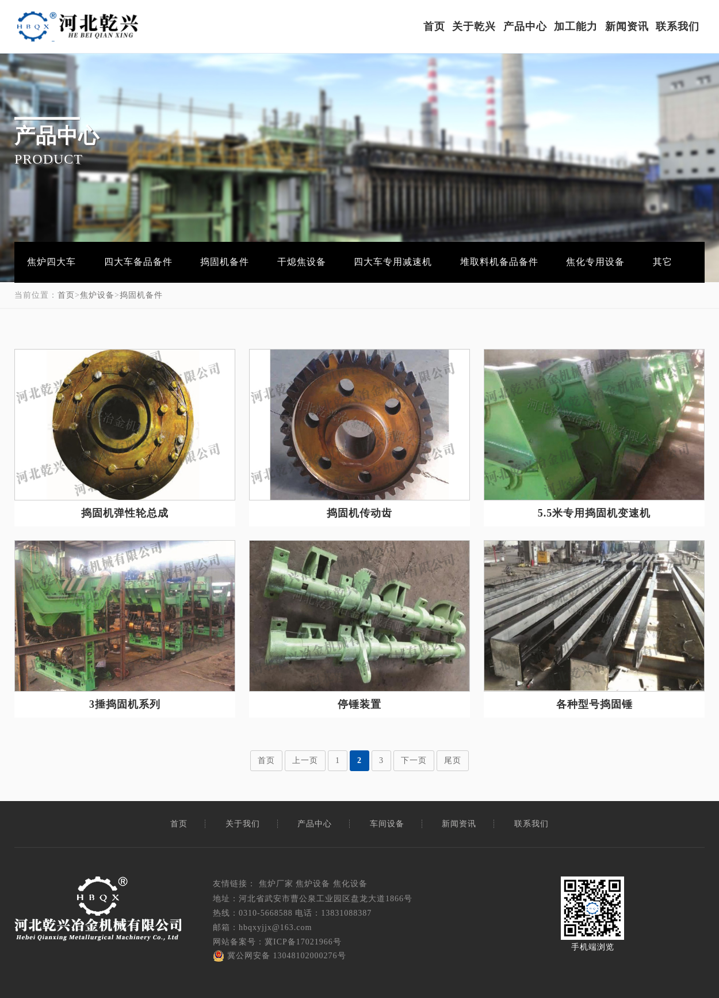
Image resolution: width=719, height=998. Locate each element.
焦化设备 (350, 883)
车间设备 (387, 823)
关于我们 (242, 823)
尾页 (452, 760)
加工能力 (576, 26)
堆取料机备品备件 (499, 262)
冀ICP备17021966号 (303, 942)
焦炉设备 (97, 295)
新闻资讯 (627, 26)
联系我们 (677, 26)
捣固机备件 (224, 262)
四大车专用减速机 (393, 262)
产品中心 (525, 26)
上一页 (305, 760)
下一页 (414, 760)
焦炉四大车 (51, 262)
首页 (434, 26)
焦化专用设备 (595, 262)
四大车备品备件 (138, 262)
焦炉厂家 (276, 883)
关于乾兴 (474, 26)
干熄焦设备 (301, 262)
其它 (662, 262)
